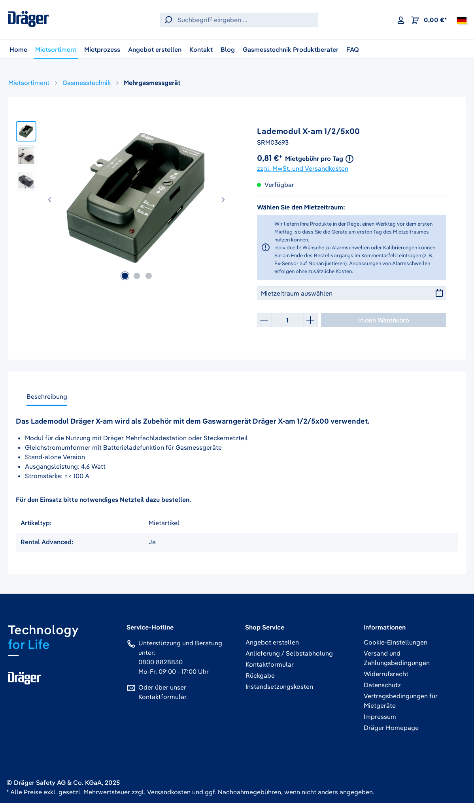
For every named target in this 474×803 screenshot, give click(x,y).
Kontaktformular (162, 697)
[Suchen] (167, 19)
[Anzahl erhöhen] (311, 320)
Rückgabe (260, 675)
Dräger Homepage (391, 727)
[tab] (46, 398)
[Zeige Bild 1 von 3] (125, 276)
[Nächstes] (223, 198)
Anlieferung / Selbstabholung (289, 653)
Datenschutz (382, 685)
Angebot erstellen (272, 642)
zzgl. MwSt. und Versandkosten (302, 168)
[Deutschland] (462, 20)
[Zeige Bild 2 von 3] (137, 276)
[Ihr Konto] (400, 20)
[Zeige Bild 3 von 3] (148, 276)
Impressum (380, 716)
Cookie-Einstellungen (395, 642)
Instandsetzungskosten (279, 686)
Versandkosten (169, 792)
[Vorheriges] (50, 198)
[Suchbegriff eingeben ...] (246, 19)
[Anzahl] (287, 320)
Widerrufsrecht (386, 674)
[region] (122, 198)
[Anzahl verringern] (264, 320)
